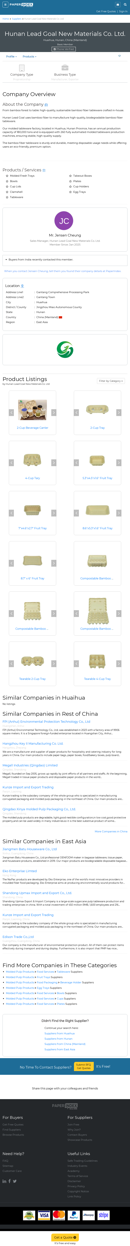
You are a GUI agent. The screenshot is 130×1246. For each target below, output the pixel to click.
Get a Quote (65, 1237)
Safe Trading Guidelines (83, 1157)
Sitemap (8, 1162)
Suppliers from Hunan (58, 1038)
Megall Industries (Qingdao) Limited (30, 765)
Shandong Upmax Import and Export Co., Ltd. (37, 893)
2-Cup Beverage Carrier (32, 427)
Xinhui (6, 853)
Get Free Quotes (106, 11)
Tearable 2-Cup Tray (32, 679)
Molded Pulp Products (20, 971)
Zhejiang (21, 747)
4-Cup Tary (32, 478)
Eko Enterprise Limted (20, 871)
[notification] (118, 4)
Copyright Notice (78, 1187)
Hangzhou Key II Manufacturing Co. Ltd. (33, 743)
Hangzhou (9, 747)
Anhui (20, 725)
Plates (67, 1003)
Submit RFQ (84, 1066)
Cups (66, 998)
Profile (11, 56)
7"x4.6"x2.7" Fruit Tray (32, 528)
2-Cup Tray (97, 427)
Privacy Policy (76, 1182)
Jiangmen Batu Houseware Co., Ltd (30, 849)
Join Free (73, 1121)
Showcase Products (80, 1136)
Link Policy (74, 1192)
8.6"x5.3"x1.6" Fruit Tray (97, 528)
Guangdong (18, 853)
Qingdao (8, 769)
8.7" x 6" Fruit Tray (32, 578)
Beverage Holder (77, 982)
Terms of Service (78, 1172)
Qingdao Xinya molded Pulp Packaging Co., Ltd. (39, 809)
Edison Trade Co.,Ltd (18, 937)
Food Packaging (47, 982)
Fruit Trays (49, 977)
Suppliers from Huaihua (60, 1033)
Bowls (67, 993)
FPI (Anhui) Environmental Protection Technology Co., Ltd (46, 722)
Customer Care (12, 1167)
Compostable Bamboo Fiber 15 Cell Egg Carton (47, 628)
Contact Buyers (77, 1131)
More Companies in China (111, 831)
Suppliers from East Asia (60, 1049)
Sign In (123, 11)
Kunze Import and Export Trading (28, 787)
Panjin (6, 791)
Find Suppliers (12, 1126)
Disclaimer (74, 1177)
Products (29, 56)
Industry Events (77, 1162)
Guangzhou (9, 941)
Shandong (20, 769)
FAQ (5, 1157)
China (30, 853)
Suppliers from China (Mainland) (65, 1044)
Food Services (45, 971)
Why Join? (74, 1126)
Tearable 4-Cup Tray (97, 679)
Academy (74, 1167)
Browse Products (13, 1131)
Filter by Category (111, 381)
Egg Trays (49, 987)
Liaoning (16, 791)
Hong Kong (9, 875)
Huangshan (9, 725)
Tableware (69, 971)
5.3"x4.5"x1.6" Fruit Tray (98, 478)
